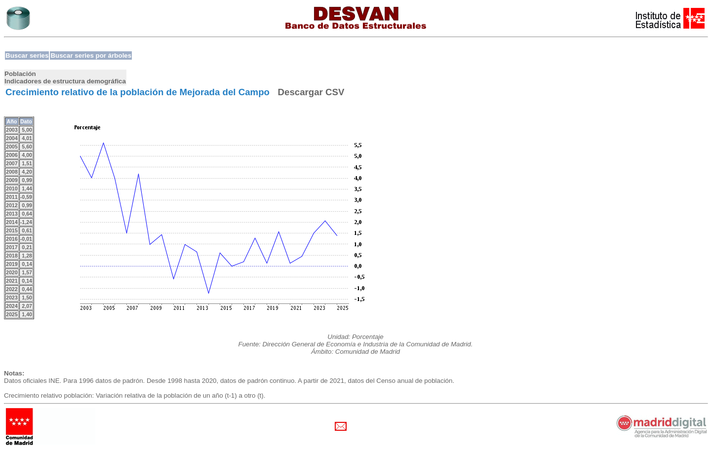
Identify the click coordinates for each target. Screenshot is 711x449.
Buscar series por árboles (90, 55)
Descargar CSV (311, 92)
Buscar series (26, 55)
